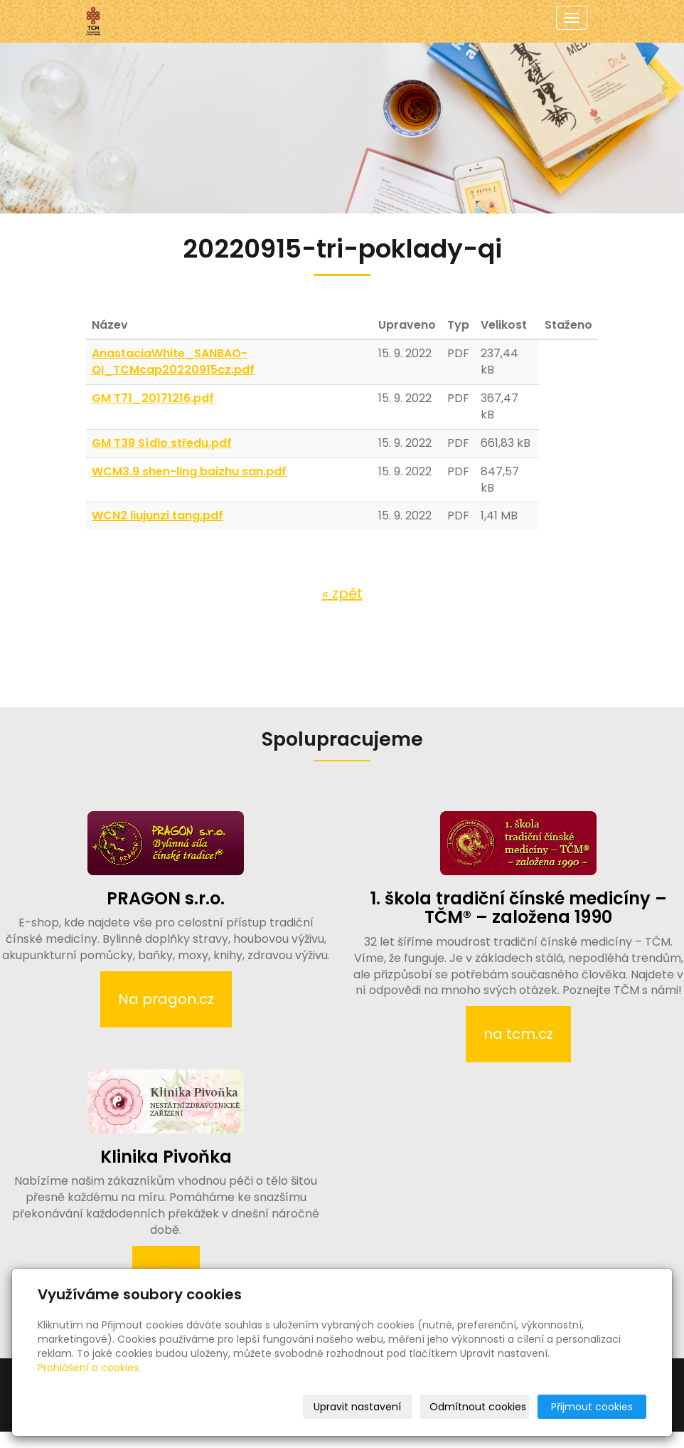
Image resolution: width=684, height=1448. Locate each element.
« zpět (342, 593)
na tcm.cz (518, 1034)
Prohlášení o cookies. (89, 1367)
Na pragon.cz (166, 999)
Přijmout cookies (592, 1407)
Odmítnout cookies (477, 1407)
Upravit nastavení (357, 1407)
